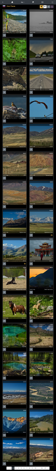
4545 (24, 267)
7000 (51, 96)
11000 (51, 325)
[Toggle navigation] (52, 2)
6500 (51, 182)
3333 (24, 325)
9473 (24, 39)
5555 (24, 410)
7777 (24, 382)
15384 (24, 239)
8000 (51, 267)
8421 (24, 153)
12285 (51, 10)
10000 (24, 125)
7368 (51, 39)
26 (42, 468)
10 (35, 468)
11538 (51, 353)
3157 (24, 10)
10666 (24, 182)
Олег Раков (11, 6)
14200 (51, 210)
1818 (24, 67)
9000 (24, 96)
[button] (2, 2)
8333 (51, 439)
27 (45, 468)
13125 (51, 67)
